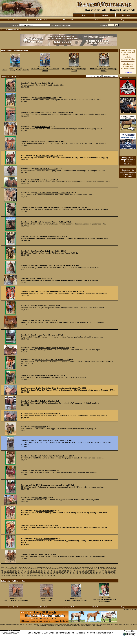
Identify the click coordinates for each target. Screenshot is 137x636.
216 (80, 573)
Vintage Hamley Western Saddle (15, 70)
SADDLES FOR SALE (13, 30)
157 (25, 572)
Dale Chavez (41, 278)
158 (28, 572)
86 (64, 569)
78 (47, 569)
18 (38, 567)
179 (88, 572)
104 (104, 569)
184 (103, 572)
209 (59, 573)
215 (77, 573)
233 (13, 575)
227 (111, 573)
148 (114, 570)
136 (80, 570)
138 (85, 570)
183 (100, 572)
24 (50, 567)
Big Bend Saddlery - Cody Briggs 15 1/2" (52, 348)
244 (45, 575)
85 (62, 569)
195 (19, 573)
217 (82, 573)
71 (33, 569)
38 (80, 567)
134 (74, 570)
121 (36, 570)
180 (91, 572)
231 (7, 575)
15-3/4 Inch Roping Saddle (47, 156)
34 (71, 567)
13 (27, 567)
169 (59, 572)
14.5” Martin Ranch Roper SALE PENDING (52, 193)
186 (108, 572)
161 (36, 572)
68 (26, 569)
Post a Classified (41, 20)
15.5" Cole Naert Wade (44, 401)
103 (101, 569)
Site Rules (96, 20)
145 (106, 570)
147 (111, 570)
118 (28, 570)
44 (92, 567)
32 (67, 567)
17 (35, 567)
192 (10, 573)
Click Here (128, 73)
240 (33, 575)
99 (89, 569)
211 (65, 573)
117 (25, 570)
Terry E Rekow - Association (16, 600)
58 (5, 569)
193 (13, 573)
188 (114, 572)
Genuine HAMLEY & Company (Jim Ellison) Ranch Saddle (59, 207)
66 (22, 569)
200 (33, 573)
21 (44, 567)
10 (21, 567)
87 (66, 569)
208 (57, 573)
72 (35, 569)
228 (114, 573)
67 (24, 569)
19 (40, 567)
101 (95, 569)
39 (82, 567)
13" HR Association (44, 525)
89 (71, 569)
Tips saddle (40, 427)
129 (59, 570)
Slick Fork (46, 600)
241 (36, 575)
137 (82, 570)
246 (51, 575)
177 (82, 572)
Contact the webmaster (129, 609)
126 (51, 570)
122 (39, 570)
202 (39, 573)
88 (69, 569)
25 (52, 567)
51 (107, 567)
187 (111, 572)
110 (5, 570)
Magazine (105, 15)
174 (74, 572)
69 (29, 569)
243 (42, 575)
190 (5, 573)
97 (85, 569)
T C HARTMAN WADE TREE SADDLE (50, 440)
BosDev (5, 633)
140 (91, 570)
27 (57, 567)
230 (5, 575)
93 (79, 569)
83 (58, 569)
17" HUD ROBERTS (43, 320)
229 (2, 575)
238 (28, 575)
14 (29, 567)
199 (31, 573)
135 (77, 570)
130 (62, 570)
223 (100, 573)
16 (33, 567)
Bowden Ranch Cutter (45, 414)
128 (57, 570)
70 (31, 569)
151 (7, 572)
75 (41, 569)
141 (94, 570)
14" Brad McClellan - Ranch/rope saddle (103, 70)
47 (99, 567)
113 (13, 570)
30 (63, 567)
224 (103, 573)
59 (8, 569)
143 (100, 570)
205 (48, 573)
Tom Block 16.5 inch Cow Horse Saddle (51, 112)
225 (106, 573)
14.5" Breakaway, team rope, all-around (52, 485)
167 (54, 572)
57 (3, 569)
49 (103, 567)
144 (103, 570)
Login (123, 20)
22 (46, 567)
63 (16, 569)
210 (62, 573)
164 (45, 572)
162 (39, 572)
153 (13, 572)
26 (54, 567)
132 (68, 570)
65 (20, 569)
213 (71, 573)
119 (31, 570)
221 (94, 573)
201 (36, 573)
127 (54, 570)
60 (10, 569)
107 (112, 569)
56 (1, 569)
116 (22, 570)
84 (60, 569)
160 (33, 572)
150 (5, 572)
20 (42, 567)
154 (16, 572)
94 (81, 569)
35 (73, 567)
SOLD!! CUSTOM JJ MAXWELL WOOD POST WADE (57, 291)
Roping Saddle (41, 83)
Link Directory (125, 15)
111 (7, 570)
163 (42, 572)
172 (68, 572)
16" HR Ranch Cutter (44, 511)
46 (96, 567)
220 (91, 573)
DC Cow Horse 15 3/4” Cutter (47, 375)
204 (45, 573)
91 (75, 569)
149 (2, 572)
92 (77, 569)
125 (48, 570)
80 (52, 569)
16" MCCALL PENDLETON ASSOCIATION (52, 360)
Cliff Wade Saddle (42, 127)
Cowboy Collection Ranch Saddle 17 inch (45, 70)
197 (25, 573)
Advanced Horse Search (63, 25)
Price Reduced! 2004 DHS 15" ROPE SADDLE (54, 266)
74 (39, 569)
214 (74, 573)
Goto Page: (4, 567)
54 (113, 567)
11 (23, 567)
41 (86, 567)
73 (37, 569)
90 (73, 569)
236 (22, 575)
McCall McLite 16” (42, 554)
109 (2, 570)
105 (106, 569)
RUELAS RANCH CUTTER (46, 169)
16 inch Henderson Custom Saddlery (50, 222)
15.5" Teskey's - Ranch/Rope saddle (74, 70)
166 (51, 572)
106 (109, 569)
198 (28, 573)
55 (115, 567)
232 (10, 575)
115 (19, 570)
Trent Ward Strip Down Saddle (48, 251)
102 (98, 569)
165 (48, 572)
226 (108, 573)
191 (7, 573)
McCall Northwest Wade (45, 306)
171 (65, 572)
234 (16, 575)
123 (42, 570)
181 (94, 572)
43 (90, 567)
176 (80, 572)
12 (25, 567)
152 (10, 572)
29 (61, 567)
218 (85, 573)
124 (45, 570)
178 (85, 572)
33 (69, 567)
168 (57, 572)
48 (101, 567)
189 (2, 573)
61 (12, 569)
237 (25, 575)
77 (45, 569)
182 (97, 572)
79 (50, 569)
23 (48, 567)
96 (83, 569)
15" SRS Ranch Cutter (45, 539)
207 (54, 573)
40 (84, 567)
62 (14, 569)
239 (31, 575)
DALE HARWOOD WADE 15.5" (49, 236)
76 (43, 569)
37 (78, 567)
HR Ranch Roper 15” (43, 180)
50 (105, 567)
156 (22, 572)
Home (83, 15)
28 (59, 567)
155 (19, 572)
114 (16, 570)
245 (48, 575)
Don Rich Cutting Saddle (45, 470)
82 (56, 569)
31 (65, 567)
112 (10, 570)
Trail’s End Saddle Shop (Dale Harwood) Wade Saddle (58, 388)
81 (54, 569)
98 (87, 569)
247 (54, 575)
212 (68, 573)
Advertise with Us (68, 20)
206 (51, 573)
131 (65, 570)
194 (16, 573)
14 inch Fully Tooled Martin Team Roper (51, 456)
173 (71, 572)
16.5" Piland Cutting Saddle (46, 141)
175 (77, 572)
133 (71, 570)
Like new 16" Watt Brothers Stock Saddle (104, 600)
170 (62, 572)
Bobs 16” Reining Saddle (45, 98)
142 (97, 570)
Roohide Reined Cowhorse (46, 335)
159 (31, 572)
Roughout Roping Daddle (76, 600)
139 (88, 570)
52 (109, 567)
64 (18, 569)
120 (33, 570)
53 (111, 567)
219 (88, 573)
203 (42, 573)
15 (31, 567)
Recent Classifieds (14, 20)
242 (39, 575)
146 (108, 570)
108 (115, 569)
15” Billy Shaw (41, 498)
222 (97, 573)
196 (22, 573)
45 (94, 567)
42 (88, 567)
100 (92, 569)
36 (75, 567)
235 (19, 575)
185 (106, 572)
